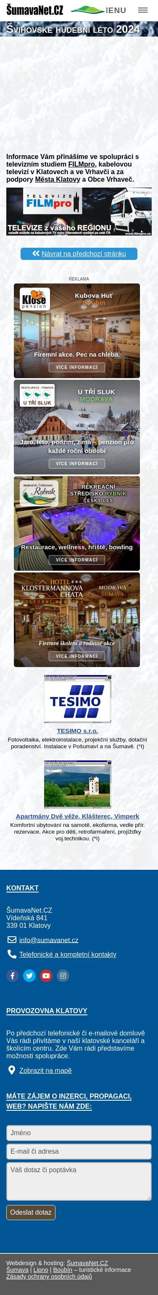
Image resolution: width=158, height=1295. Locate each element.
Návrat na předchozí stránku (84, 253)
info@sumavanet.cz (49, 939)
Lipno (41, 1269)
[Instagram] (63, 975)
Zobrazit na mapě (45, 1070)
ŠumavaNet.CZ (87, 1263)
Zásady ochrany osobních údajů (49, 1276)
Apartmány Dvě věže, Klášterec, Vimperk (78, 816)
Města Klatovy (57, 179)
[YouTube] (46, 975)
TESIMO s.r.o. (77, 730)
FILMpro (81, 164)
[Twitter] (29, 975)
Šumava (17, 1269)
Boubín (63, 1269)
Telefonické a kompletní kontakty (67, 954)
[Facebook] (12, 975)
